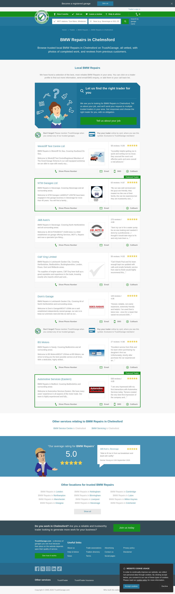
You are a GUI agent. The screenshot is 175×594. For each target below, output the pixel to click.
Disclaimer (127, 552)
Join (105, 3)
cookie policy (142, 580)
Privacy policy (129, 548)
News (69, 556)
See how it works (49, 556)
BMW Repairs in (52, 492)
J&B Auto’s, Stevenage (109, 449)
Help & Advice (73, 552)
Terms (88, 556)
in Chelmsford (69, 428)
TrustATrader (62, 580)
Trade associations (93, 548)
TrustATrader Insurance (84, 580)
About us (71, 548)
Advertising (109, 548)
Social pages (110, 556)
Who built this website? (112, 590)
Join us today (126, 527)
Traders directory (93, 552)
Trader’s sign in (134, 9)
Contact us (109, 552)
